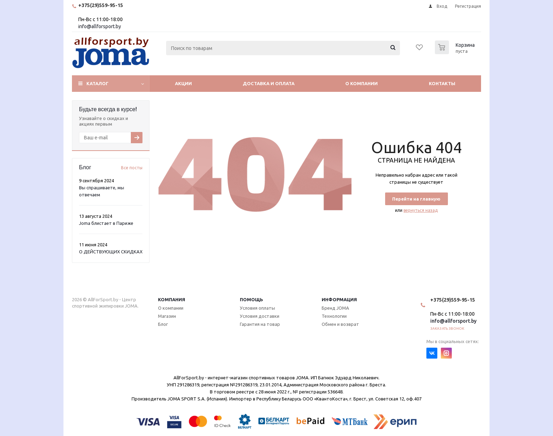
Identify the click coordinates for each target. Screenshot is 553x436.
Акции (183, 83)
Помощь (251, 299)
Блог (163, 324)
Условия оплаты (257, 307)
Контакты (442, 83)
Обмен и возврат (340, 324)
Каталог (97, 83)
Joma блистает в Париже (106, 223)
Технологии (334, 316)
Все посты (131, 167)
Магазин (167, 316)
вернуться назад (420, 210)
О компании (361, 83)
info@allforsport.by (99, 26)
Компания (171, 299)
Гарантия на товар (260, 324)
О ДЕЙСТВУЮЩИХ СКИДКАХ (110, 251)
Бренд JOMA (335, 307)
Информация (339, 299)
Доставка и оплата (268, 83)
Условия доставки (259, 316)
